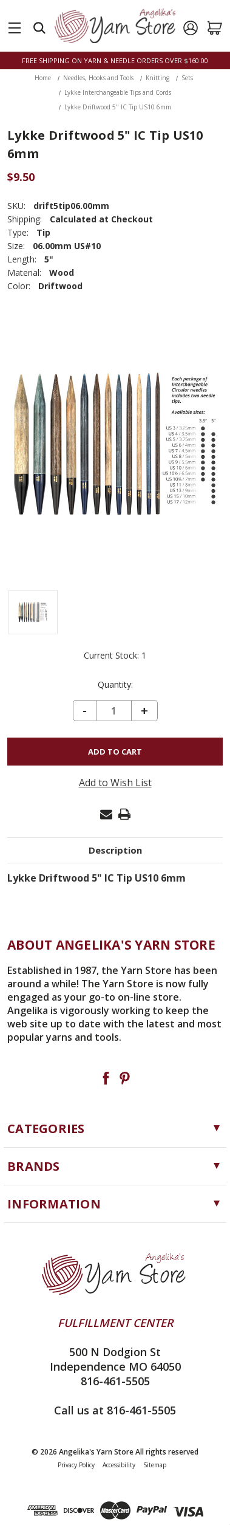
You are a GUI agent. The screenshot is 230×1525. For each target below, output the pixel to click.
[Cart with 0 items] (215, 28)
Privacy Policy (76, 1465)
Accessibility (119, 1465)
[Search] (39, 28)
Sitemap (154, 1465)
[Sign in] (190, 28)
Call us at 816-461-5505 (115, 1410)
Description (115, 850)
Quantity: (115, 685)
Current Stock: (115, 655)
